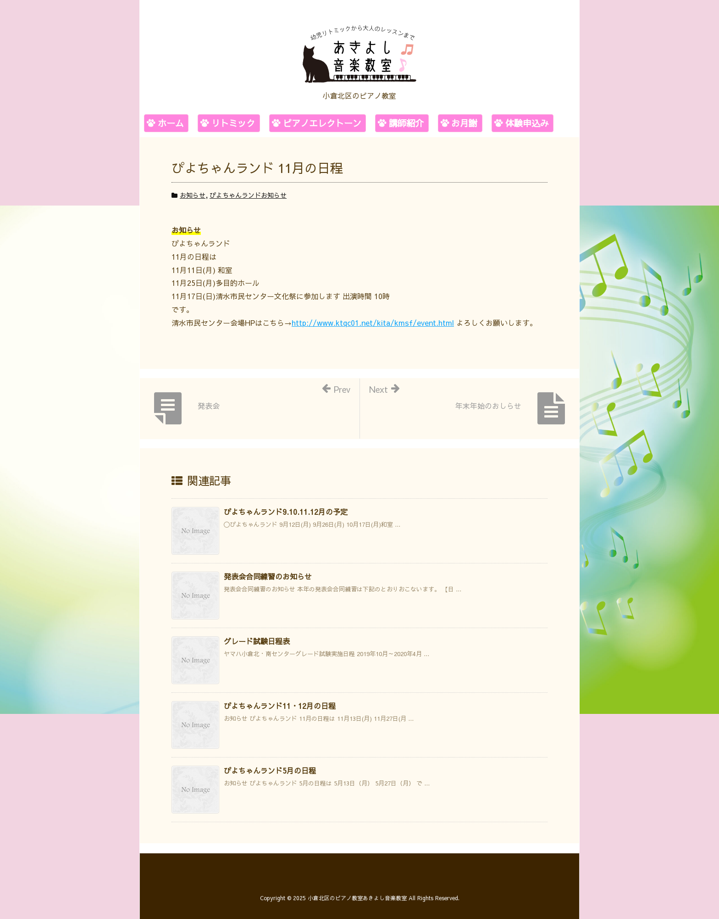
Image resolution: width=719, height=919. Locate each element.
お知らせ (192, 195)
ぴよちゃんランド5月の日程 (270, 770)
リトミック (233, 123)
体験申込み (527, 123)
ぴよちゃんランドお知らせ (248, 195)
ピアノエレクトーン (322, 123)
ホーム (171, 123)
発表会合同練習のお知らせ (268, 576)
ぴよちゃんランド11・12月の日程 (280, 706)
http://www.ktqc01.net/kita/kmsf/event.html (373, 322)
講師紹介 (406, 123)
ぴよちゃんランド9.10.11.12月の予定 (286, 512)
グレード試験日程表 (257, 641)
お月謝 (464, 123)
